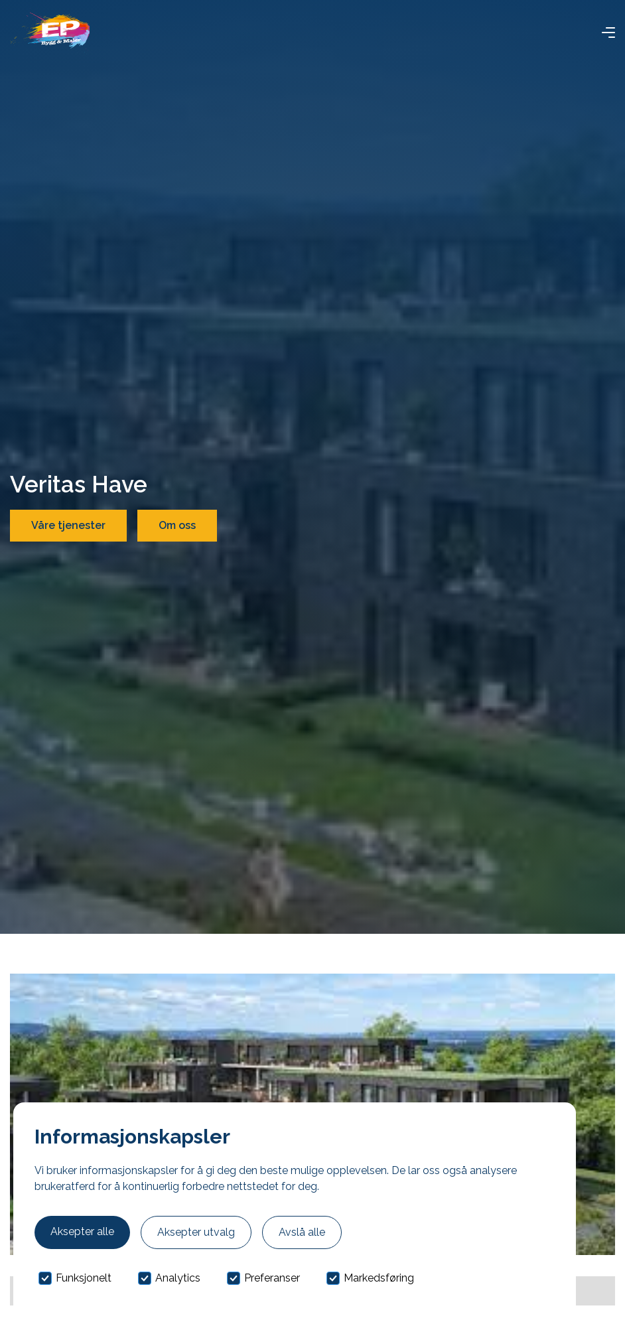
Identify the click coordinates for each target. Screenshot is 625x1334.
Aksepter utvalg (196, 1232)
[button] (608, 32)
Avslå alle (302, 1232)
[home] (50, 32)
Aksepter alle (82, 1231)
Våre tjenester (68, 525)
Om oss (177, 525)
